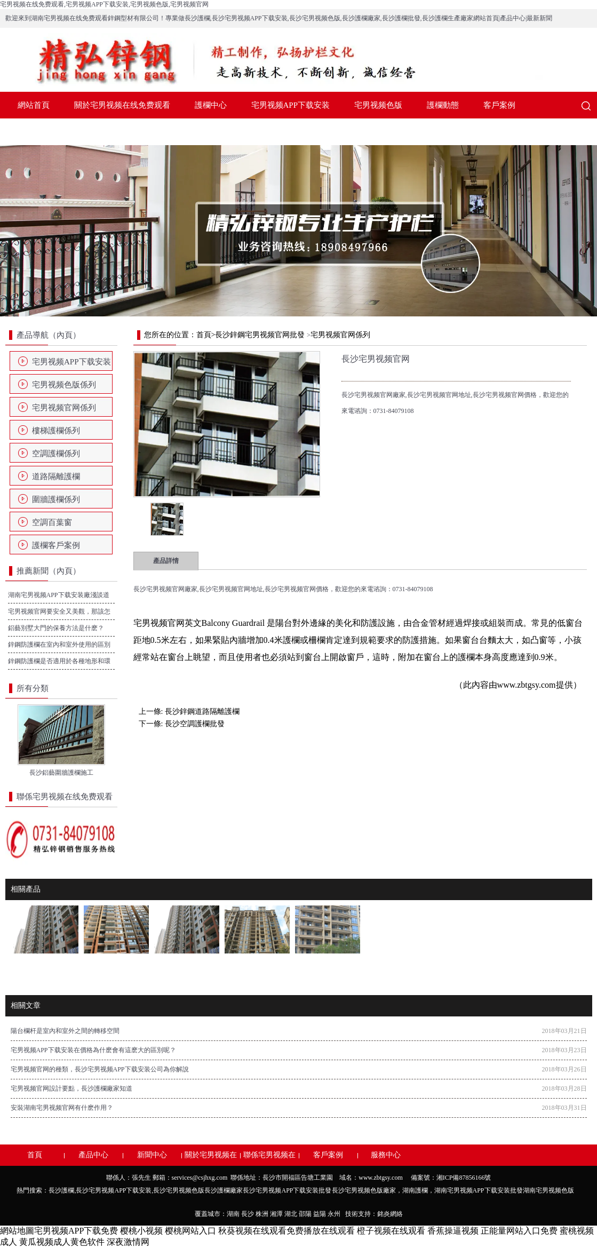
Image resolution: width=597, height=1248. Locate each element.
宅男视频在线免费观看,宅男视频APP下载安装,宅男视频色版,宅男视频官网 (104, 4)
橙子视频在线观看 (391, 1230)
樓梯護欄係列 (56, 430)
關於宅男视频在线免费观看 (122, 105)
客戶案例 (499, 105)
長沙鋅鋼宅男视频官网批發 (260, 335)
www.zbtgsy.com (526, 684)
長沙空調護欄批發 (195, 724)
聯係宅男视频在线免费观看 (122, 132)
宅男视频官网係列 (64, 407)
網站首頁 (34, 105)
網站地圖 (17, 1230)
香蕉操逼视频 (453, 1230)
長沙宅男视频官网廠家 (165, 589)
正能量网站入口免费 (519, 1230)
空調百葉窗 (52, 522)
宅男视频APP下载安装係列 (71, 364)
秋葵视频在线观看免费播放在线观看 (286, 1230)
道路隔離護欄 (56, 476)
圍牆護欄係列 (56, 499)
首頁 (203, 335)
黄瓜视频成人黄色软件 (62, 1241)
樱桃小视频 (141, 1230)
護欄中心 (211, 105)
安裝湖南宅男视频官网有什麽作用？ (62, 1107)
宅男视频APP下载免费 (76, 1230)
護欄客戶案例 (56, 545)
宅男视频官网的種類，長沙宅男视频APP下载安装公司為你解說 (100, 1069)
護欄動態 (443, 105)
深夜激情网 (128, 1241)
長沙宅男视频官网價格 (297, 589)
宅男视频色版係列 (64, 384)
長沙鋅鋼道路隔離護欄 (202, 712)
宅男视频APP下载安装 (290, 105)
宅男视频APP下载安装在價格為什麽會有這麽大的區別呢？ (93, 1050)
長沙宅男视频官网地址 (231, 589)
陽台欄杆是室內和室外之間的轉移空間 (65, 1031)
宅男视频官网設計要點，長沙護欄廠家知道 (71, 1088)
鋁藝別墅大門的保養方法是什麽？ (56, 628)
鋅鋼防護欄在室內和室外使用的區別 (59, 644)
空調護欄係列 (56, 453)
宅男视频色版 (378, 105)
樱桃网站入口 (190, 1230)
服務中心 (34, 132)
